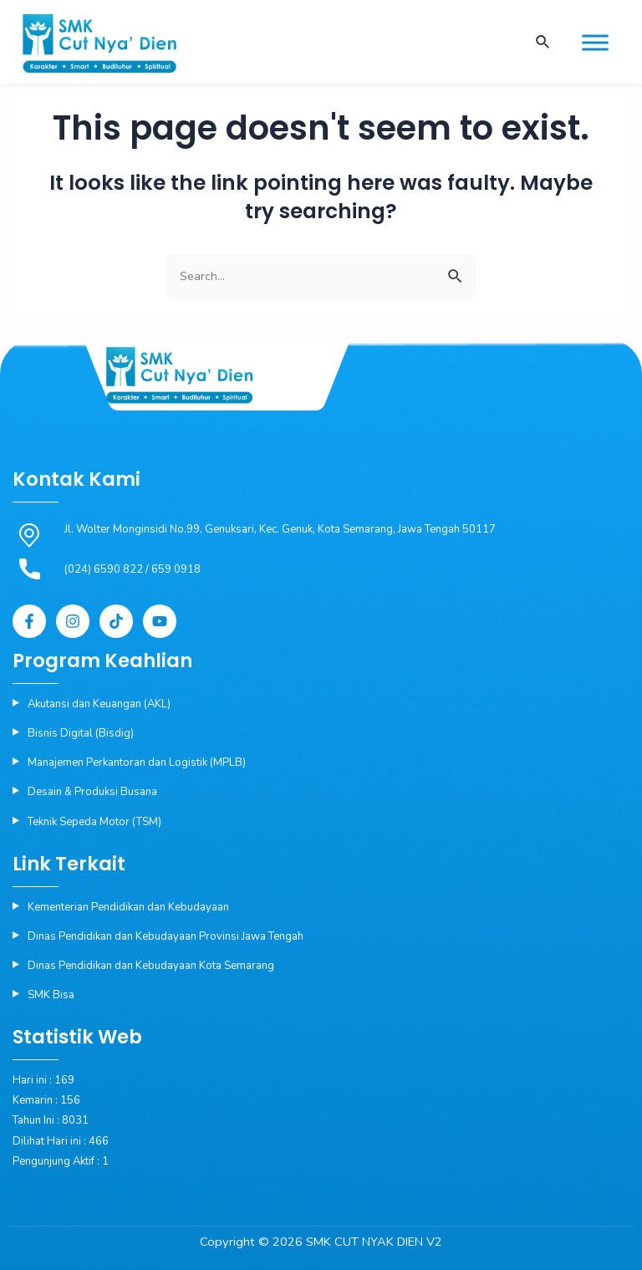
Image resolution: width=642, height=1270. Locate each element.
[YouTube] (159, 621)
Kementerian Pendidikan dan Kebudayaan (128, 907)
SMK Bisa (51, 994)
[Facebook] (29, 621)
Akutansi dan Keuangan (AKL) (99, 704)
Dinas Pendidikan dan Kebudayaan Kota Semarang (151, 965)
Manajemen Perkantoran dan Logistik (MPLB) (137, 762)
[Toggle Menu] (595, 42)
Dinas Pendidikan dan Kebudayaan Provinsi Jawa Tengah (165, 936)
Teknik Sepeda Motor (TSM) (94, 821)
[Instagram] (72, 621)
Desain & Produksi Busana (92, 791)
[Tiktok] (116, 621)
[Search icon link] (542, 43)
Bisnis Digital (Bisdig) (81, 733)
